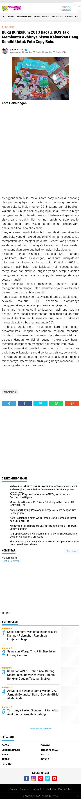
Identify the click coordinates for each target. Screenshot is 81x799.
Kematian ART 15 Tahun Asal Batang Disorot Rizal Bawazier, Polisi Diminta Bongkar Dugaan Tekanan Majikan (31, 674)
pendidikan (9, 27)
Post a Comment (11, 561)
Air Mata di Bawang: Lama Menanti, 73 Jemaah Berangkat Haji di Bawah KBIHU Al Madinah (32, 694)
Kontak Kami (38, 789)
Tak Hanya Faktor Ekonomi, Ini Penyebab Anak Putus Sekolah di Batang (33, 712)
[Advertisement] (40, 150)
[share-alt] (9, 403)
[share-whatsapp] (56, 403)
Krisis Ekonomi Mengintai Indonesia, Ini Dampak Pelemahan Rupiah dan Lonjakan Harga (32, 635)
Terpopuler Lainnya (40, 729)
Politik (46, 17)
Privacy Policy (64, 789)
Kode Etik (51, 789)
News (37, 17)
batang (69, 17)
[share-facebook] (25, 403)
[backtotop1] (78, 795)
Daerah (10, 17)
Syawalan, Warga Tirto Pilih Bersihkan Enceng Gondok (31, 653)
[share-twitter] (40, 403)
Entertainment (11, 749)
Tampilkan (72, 551)
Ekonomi (45, 745)
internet (7, 763)
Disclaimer (25, 789)
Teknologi (57, 17)
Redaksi (13, 789)
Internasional (24, 17)
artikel (6, 759)
